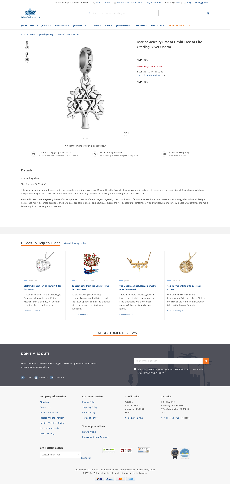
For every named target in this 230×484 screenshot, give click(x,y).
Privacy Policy (157, 372)
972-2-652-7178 (135, 417)
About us (44, 402)
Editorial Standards (49, 428)
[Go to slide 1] (83, 139)
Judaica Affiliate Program (52, 417)
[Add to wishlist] (125, 133)
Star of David (157, 25)
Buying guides (202, 3)
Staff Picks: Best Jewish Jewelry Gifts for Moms (42, 288)
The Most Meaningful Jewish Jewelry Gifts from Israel (138, 288)
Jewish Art (78, 25)
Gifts (107, 25)
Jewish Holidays (47, 433)
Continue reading (32, 311)
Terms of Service (90, 417)
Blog (189, 2)
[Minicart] (207, 13)
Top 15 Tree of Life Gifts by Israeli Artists (184, 288)
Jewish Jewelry (28, 25)
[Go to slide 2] (87, 139)
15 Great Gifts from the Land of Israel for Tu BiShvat (90, 288)
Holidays (140, 25)
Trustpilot (86, 457)
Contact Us (45, 407)
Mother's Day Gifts (178, 25)
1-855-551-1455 (171, 417)
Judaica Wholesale (49, 412)
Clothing (94, 25)
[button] (85, 88)
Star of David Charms (68, 34)
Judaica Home (28, 34)
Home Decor (61, 25)
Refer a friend (101, 2)
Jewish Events (123, 25)
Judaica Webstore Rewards (128, 2)
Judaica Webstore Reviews (53, 423)
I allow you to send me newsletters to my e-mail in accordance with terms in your (170, 371)
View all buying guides (76, 243)
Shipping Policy (89, 407)
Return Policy (88, 412)
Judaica (45, 25)
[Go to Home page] (30, 13)
